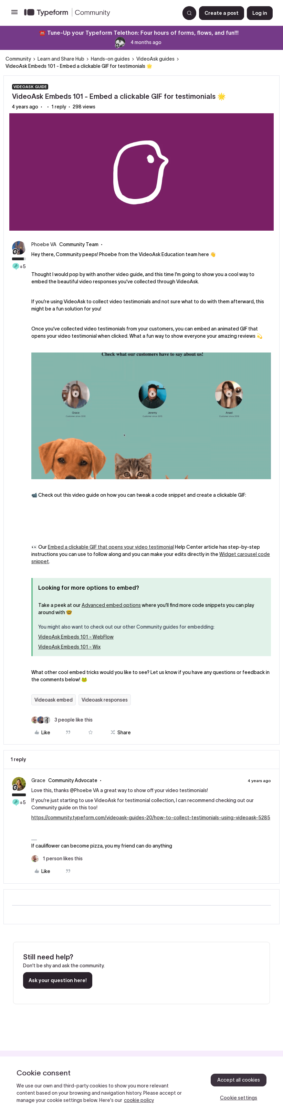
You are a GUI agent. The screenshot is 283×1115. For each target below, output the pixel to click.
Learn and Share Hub (61, 59)
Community (18, 59)
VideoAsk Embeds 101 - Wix (69, 647)
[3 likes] (62, 720)
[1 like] (57, 858)
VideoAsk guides (155, 59)
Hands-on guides (110, 59)
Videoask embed (53, 700)
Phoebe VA (43, 244)
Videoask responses (105, 700)
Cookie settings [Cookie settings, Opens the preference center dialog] (238, 1098)
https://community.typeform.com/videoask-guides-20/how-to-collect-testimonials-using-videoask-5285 (150, 817)
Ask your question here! (58, 980)
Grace (38, 780)
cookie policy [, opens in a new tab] (139, 1100)
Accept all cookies (238, 1080)
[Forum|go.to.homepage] (99, 13)
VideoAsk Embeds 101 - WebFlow (76, 637)
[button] (14, 14)
